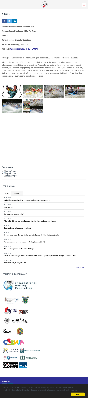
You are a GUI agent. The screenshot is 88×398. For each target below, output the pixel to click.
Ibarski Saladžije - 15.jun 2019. (15, 263)
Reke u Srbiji (8, 207)
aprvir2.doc (11, 173)
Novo (8, 192)
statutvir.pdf (11, 176)
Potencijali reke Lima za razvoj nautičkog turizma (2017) (24, 242)
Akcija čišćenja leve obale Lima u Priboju (19, 249)
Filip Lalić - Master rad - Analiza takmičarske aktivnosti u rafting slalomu (30, 221)
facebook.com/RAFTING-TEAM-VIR (24, 49)
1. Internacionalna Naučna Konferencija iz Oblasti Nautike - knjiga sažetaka (31, 235)
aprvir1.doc (11, 171)
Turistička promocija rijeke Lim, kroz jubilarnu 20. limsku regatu (27, 200)
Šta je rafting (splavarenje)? (14, 214)
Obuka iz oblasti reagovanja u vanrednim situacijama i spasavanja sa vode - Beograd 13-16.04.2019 (40, 256)
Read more (80, 267)
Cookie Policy (17, 390)
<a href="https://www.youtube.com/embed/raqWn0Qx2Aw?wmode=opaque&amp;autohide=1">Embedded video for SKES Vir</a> (44, 138)
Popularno (17, 193)
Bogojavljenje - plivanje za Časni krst (17, 228)
